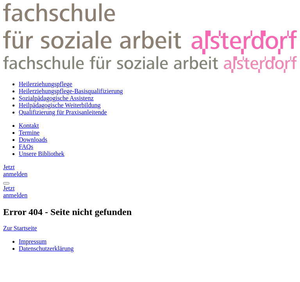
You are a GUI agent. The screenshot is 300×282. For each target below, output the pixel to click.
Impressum (32, 241)
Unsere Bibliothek (41, 153)
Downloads (33, 139)
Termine (29, 132)
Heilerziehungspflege (45, 84)
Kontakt (29, 125)
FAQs (26, 146)
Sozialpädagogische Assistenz (56, 98)
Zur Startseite (20, 228)
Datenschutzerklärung (46, 248)
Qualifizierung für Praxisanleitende (63, 112)
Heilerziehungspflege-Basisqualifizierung (71, 91)
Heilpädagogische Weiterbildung (59, 105)
